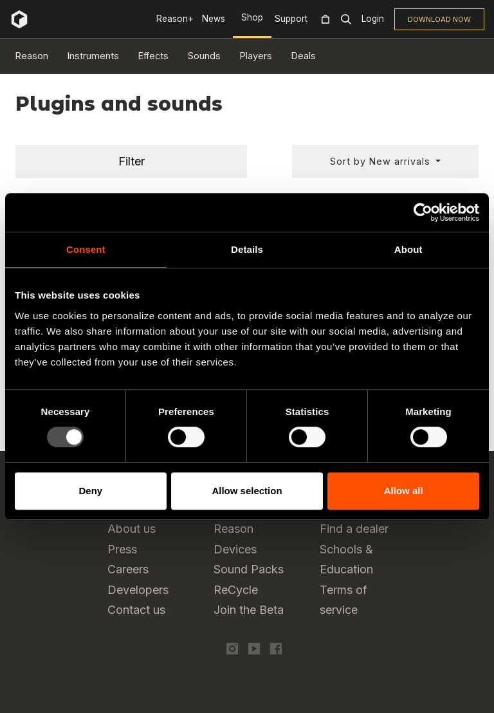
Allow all (403, 490)
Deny (90, 490)
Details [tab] (247, 249)
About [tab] (408, 249)
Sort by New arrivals (382, 161)
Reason (31, 55)
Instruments (93, 55)
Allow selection (247, 490)
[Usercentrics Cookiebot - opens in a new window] (423, 212)
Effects (153, 55)
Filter (131, 161)
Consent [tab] (85, 249)
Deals (303, 55)
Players (256, 55)
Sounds (204, 55)
